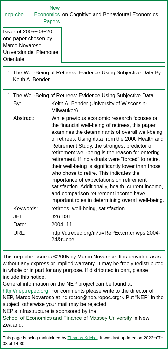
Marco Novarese (22, 45)
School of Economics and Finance (42, 318)
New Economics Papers (47, 14)
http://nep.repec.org (25, 291)
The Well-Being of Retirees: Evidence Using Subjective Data (83, 72)
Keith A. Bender (31, 79)
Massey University (110, 318)
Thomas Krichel (82, 337)
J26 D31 (61, 216)
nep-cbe (14, 14)
